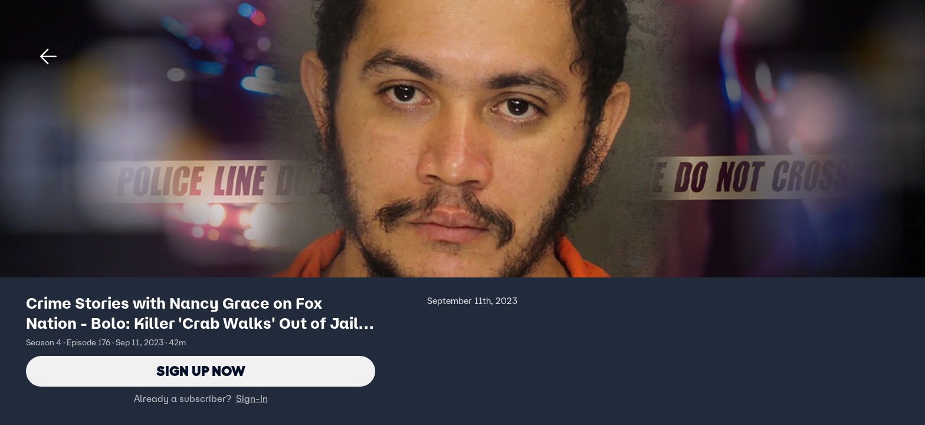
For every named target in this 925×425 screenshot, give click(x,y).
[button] (48, 56)
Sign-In (252, 398)
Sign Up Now (200, 371)
